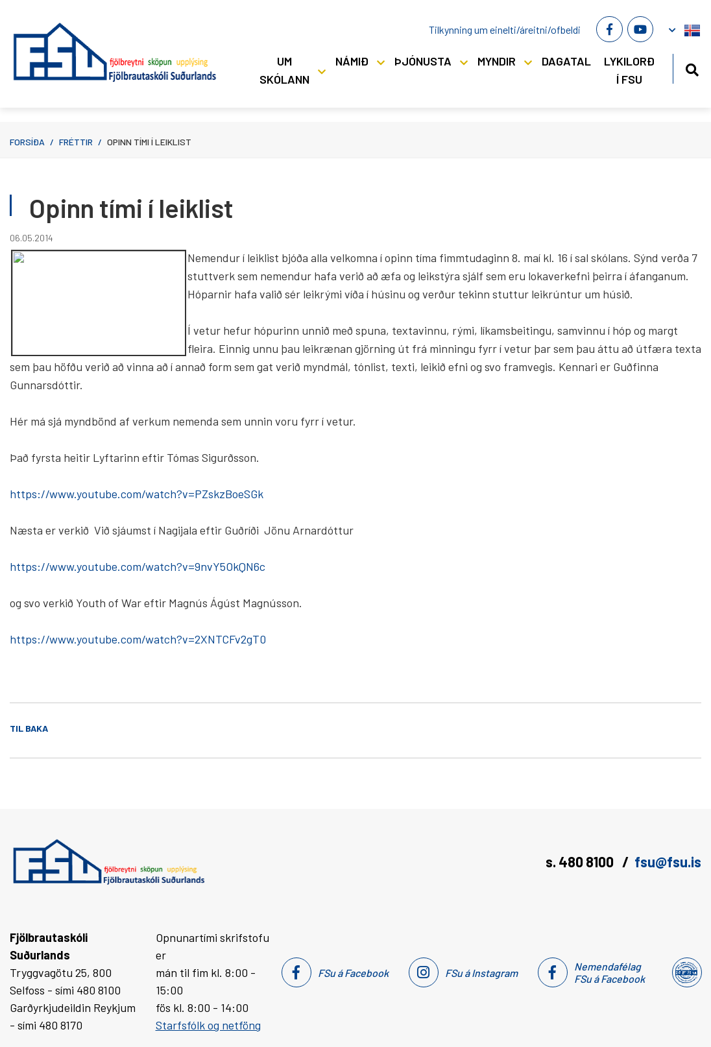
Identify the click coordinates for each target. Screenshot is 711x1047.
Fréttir (76, 141)
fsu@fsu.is (667, 861)
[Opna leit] (692, 68)
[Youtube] (640, 29)
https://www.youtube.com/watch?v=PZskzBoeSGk (136, 494)
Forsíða (27, 141)
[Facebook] (609, 29)
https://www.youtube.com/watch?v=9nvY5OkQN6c (137, 566)
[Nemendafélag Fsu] (686, 972)
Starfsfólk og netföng (208, 1025)
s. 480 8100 (581, 861)
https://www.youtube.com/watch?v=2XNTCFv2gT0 (138, 639)
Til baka (29, 728)
